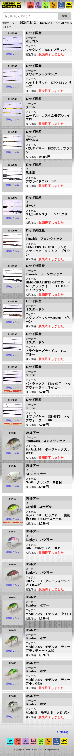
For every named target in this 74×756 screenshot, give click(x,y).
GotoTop (62, 732)
